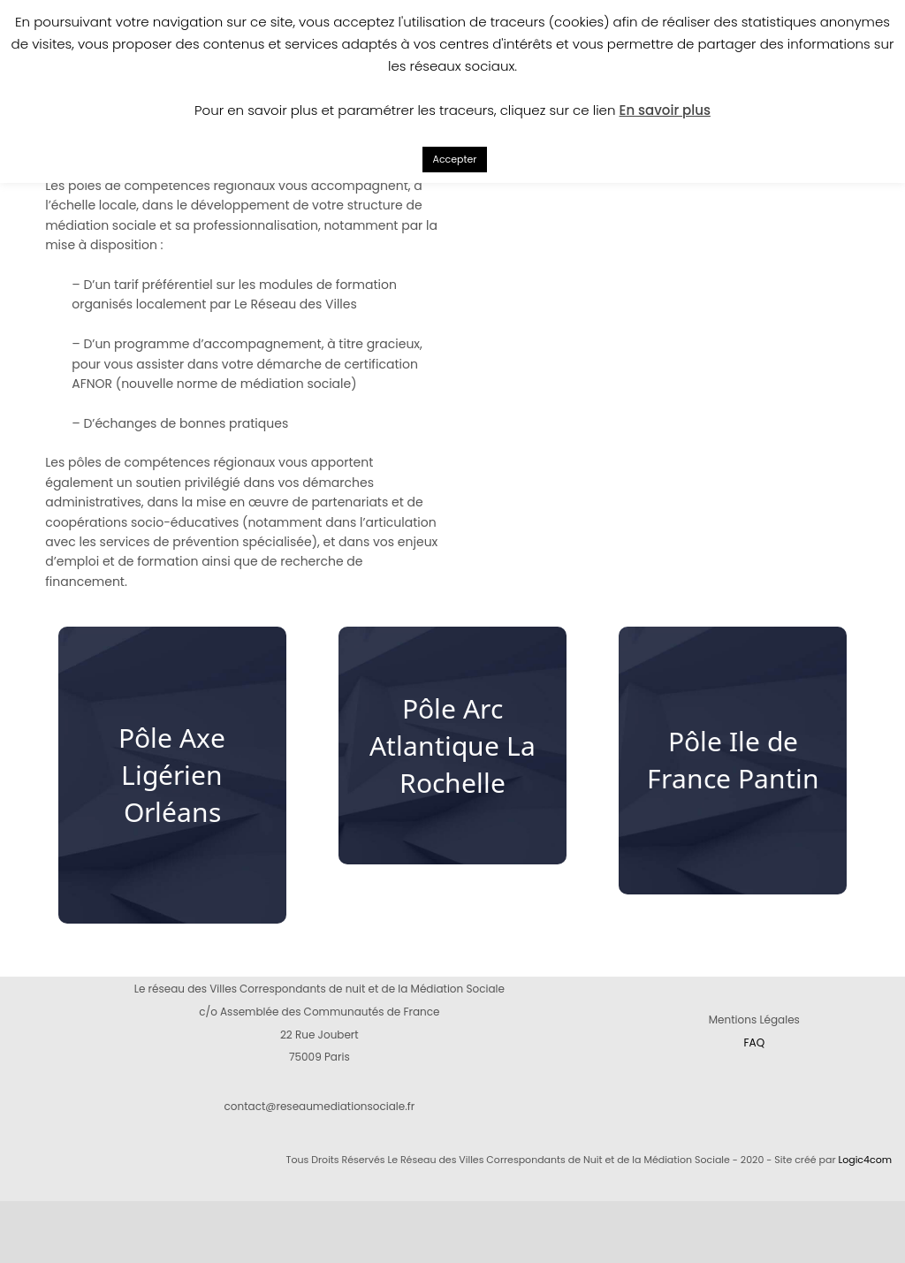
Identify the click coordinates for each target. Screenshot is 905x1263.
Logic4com (865, 1160)
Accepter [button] (455, 159)
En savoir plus (665, 110)
